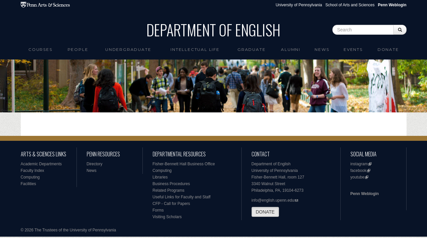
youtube (358, 177)
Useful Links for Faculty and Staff (182, 197)
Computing (30, 177)
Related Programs (169, 190)
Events (353, 49)
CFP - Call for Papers (171, 203)
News (322, 49)
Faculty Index (32, 170)
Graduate (251, 49)
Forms (158, 210)
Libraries (160, 177)
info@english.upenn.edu (273, 200)
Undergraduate (128, 49)
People (78, 49)
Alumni (290, 49)
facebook (359, 170)
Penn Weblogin (365, 193)
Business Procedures (171, 183)
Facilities (28, 183)
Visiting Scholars (167, 217)
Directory (95, 164)
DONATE (265, 212)
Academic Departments (41, 164)
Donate (388, 49)
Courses (40, 49)
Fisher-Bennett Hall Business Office (184, 164)
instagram (359, 164)
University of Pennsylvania (299, 5)
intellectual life (195, 49)
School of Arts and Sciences (350, 5)
